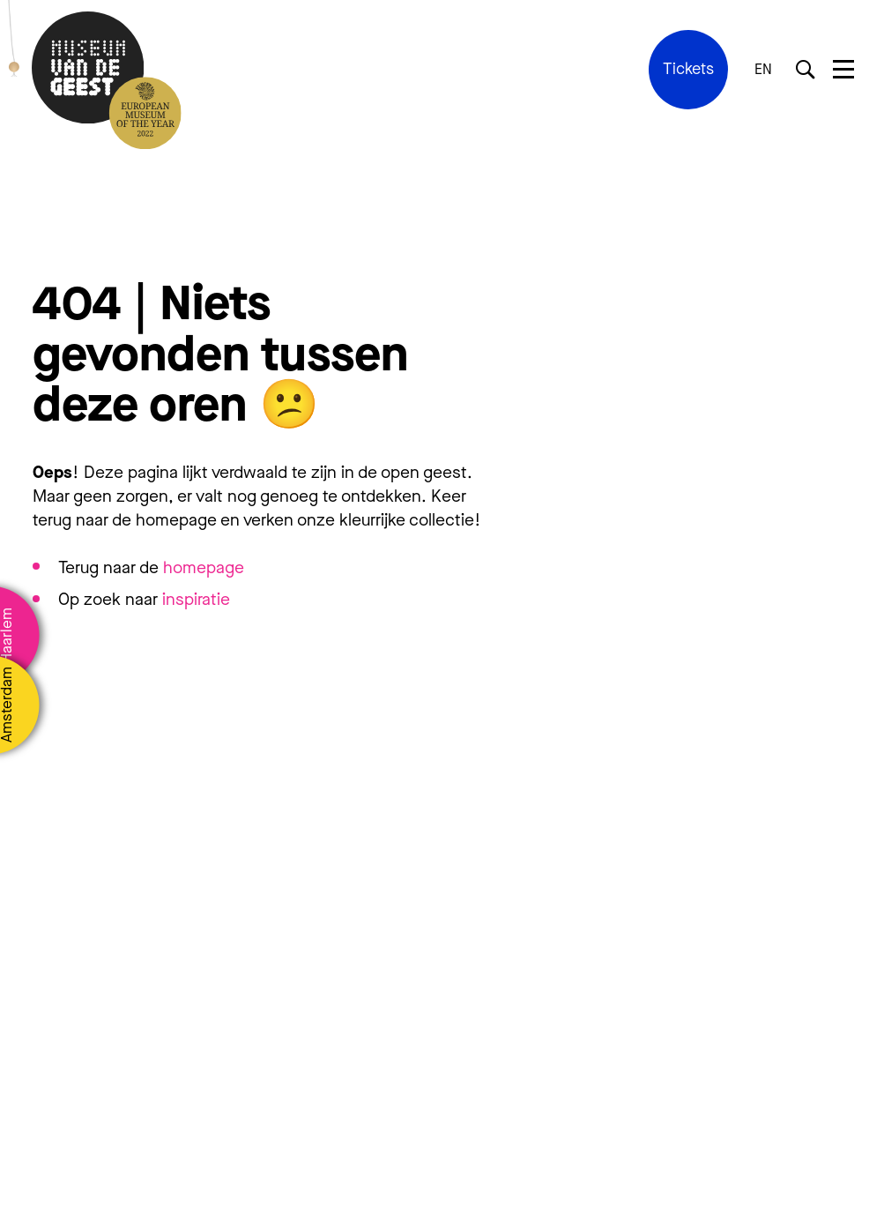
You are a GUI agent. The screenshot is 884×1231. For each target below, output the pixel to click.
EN (763, 70)
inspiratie (196, 599)
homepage (203, 567)
